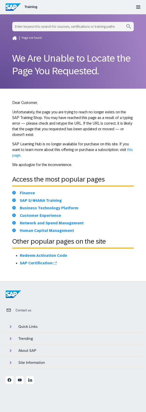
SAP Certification (38, 263)
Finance (27, 193)
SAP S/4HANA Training (41, 200)
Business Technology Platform (49, 208)
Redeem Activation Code (43, 256)
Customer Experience (40, 216)
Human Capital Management (47, 231)
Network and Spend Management (52, 223)
